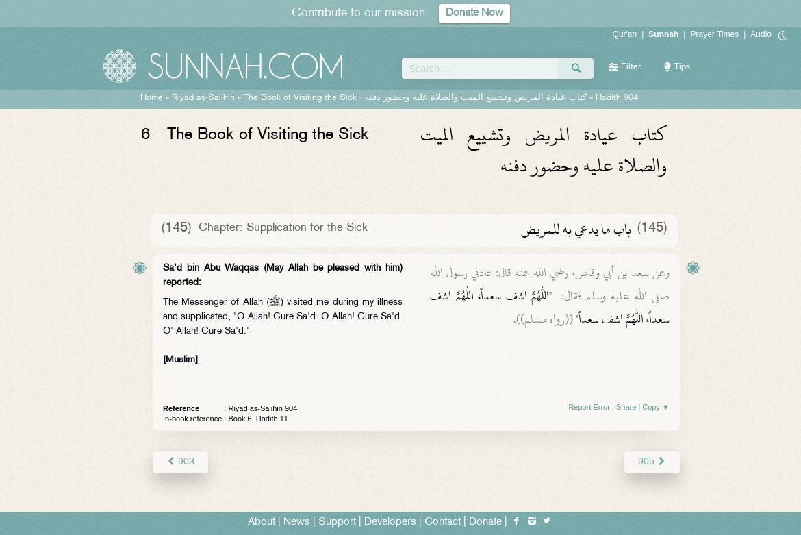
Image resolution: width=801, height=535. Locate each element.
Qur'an (625, 34)
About (261, 522)
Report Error (589, 407)
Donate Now (474, 13)
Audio (761, 34)
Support (337, 522)
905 (652, 462)
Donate (485, 522)
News (296, 522)
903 (180, 462)
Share (626, 407)
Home (151, 98)
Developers (390, 522)
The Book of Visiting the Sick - (415, 98)
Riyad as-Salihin (203, 98)
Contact (442, 522)
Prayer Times (714, 34)
